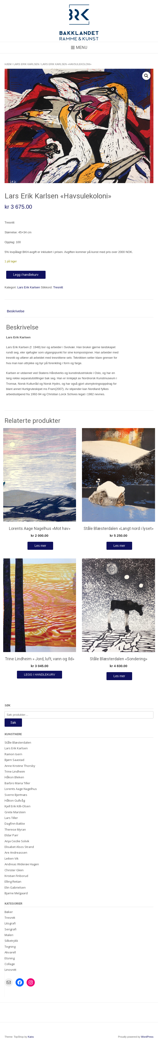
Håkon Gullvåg (15, 800)
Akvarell (10, 952)
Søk (13, 722)
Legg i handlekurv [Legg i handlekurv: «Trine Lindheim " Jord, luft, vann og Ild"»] (39, 674)
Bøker (9, 912)
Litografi (10, 923)
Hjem (8, 64)
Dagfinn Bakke (15, 823)
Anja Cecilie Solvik (17, 841)
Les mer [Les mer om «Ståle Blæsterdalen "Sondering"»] (119, 676)
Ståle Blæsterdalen (18, 742)
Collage (10, 964)
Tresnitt (58, 287)
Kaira (31, 1036)
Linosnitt (10, 970)
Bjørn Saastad (14, 760)
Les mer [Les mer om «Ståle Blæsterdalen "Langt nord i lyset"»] (119, 545)
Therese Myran (15, 829)
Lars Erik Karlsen (26, 64)
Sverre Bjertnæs (16, 795)
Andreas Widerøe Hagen (22, 864)
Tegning (10, 947)
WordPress (147, 1036)
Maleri (9, 935)
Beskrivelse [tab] (16, 311)
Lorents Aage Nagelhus (21, 789)
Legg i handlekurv (25, 274)
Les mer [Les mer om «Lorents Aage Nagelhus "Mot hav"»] (40, 545)
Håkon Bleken (14, 777)
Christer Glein (14, 870)
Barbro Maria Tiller (17, 783)
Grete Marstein (15, 812)
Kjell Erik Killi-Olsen (17, 806)
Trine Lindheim (15, 771)
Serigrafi (10, 929)
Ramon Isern (13, 754)
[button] (146, 76)
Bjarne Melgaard (16, 893)
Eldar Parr (11, 835)
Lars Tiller (11, 818)
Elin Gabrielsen (15, 887)
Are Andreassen (16, 852)
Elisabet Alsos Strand (19, 847)
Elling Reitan (13, 881)
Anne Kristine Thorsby (20, 766)
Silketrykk (11, 941)
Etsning (10, 958)
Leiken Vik (12, 858)
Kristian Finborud (16, 876)
